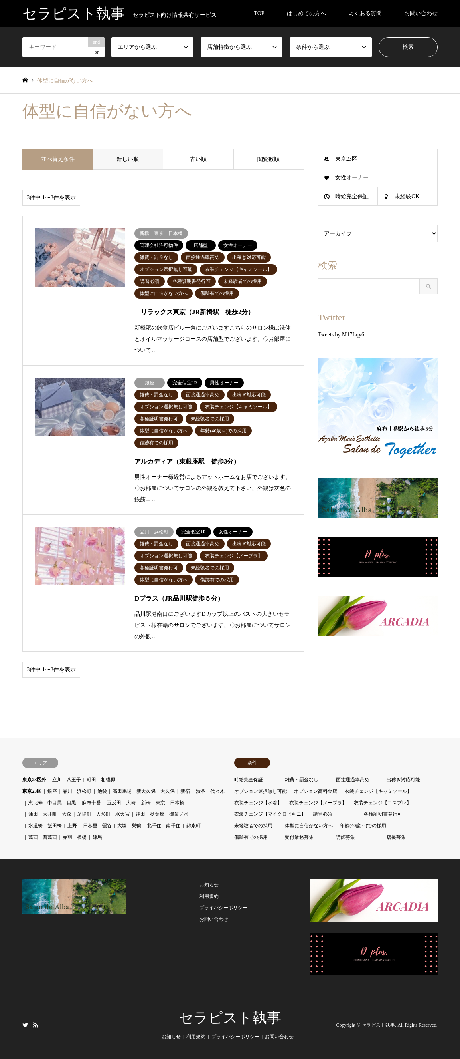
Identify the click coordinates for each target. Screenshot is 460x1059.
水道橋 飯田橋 (45, 825)
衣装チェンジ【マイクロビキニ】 (270, 814)
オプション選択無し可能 (260, 791)
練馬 (97, 837)
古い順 (198, 159)
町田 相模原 (101, 779)
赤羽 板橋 (75, 837)
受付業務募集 (299, 837)
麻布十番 (91, 803)
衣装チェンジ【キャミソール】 (378, 791)
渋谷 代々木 (210, 791)
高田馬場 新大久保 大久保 (144, 791)
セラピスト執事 (230, 1018)
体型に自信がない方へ (309, 825)
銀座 (52, 791)
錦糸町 (193, 825)
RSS (35, 1025)
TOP (259, 13)
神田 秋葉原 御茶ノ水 (162, 814)
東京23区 (346, 159)
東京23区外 (34, 779)
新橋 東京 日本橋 (162, 803)
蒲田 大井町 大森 (49, 814)
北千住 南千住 (163, 825)
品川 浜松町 (77, 791)
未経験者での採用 (253, 825)
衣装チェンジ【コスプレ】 (382, 803)
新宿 (185, 791)
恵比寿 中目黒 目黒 (52, 803)
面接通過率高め (352, 779)
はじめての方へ (306, 13)
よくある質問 (365, 13)
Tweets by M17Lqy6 (341, 335)
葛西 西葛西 (42, 837)
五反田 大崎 (121, 803)
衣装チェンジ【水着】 (258, 803)
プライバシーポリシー (223, 907)
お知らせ (209, 885)
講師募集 (345, 837)
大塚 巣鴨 (129, 825)
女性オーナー (352, 178)
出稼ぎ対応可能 (403, 779)
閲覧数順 (268, 159)
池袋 (102, 791)
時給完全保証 (352, 196)
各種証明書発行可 (383, 814)
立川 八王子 (66, 779)
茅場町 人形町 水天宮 (103, 814)
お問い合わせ (421, 13)
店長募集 (396, 837)
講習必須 (322, 814)
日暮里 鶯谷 (97, 825)
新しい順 (127, 159)
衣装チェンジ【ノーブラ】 (318, 803)
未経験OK (407, 196)
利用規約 (209, 896)
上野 (72, 825)
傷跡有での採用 (251, 837)
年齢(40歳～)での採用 (363, 825)
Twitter (25, 1025)
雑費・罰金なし (301, 779)
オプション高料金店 (315, 791)
